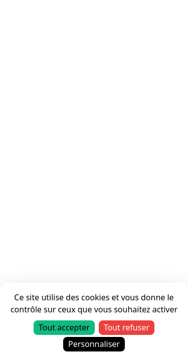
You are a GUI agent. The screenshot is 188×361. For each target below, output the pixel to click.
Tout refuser (126, 327)
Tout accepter (64, 327)
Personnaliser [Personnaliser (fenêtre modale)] (94, 343)
